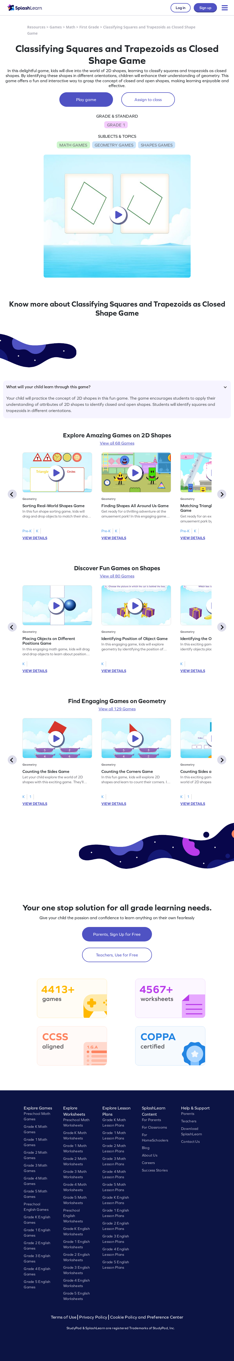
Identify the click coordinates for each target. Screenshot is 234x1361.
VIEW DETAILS (34, 538)
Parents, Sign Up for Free (117, 934)
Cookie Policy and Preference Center (146, 1317)
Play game (86, 99)
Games (56, 27)
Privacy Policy (93, 1317)
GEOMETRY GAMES (114, 145)
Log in (180, 8)
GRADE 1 (116, 125)
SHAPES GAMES (157, 145)
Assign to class (148, 99)
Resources (36, 27)
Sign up (205, 8)
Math (70, 27)
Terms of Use (64, 1317)
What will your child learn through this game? (116, 386)
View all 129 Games (117, 708)
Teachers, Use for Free (117, 955)
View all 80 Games (117, 576)
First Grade (89, 27)
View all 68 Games (117, 443)
